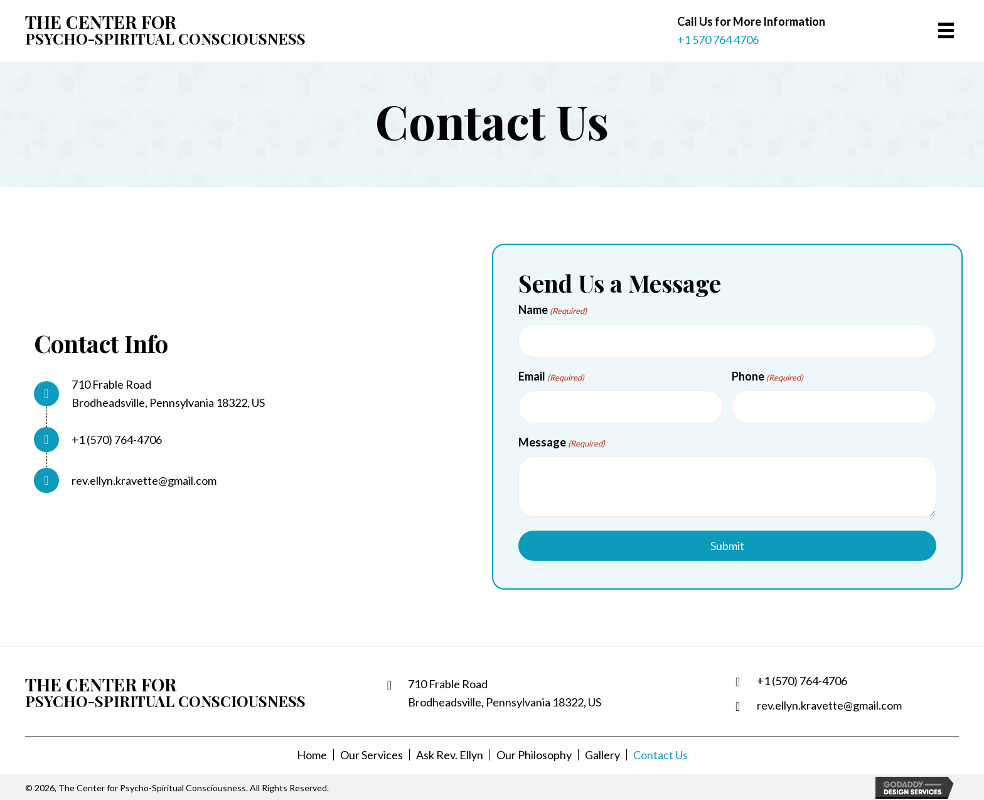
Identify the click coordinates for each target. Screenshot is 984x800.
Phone (767, 376)
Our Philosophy (534, 754)
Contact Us (660, 754)
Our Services (371, 754)
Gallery (602, 754)
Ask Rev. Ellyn (449, 754)
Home (312, 754)
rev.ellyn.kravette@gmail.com (144, 480)
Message (561, 441)
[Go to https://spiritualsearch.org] (139, 30)
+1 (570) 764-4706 (117, 439)
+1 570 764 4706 (718, 39)
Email (551, 376)
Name (552, 310)
